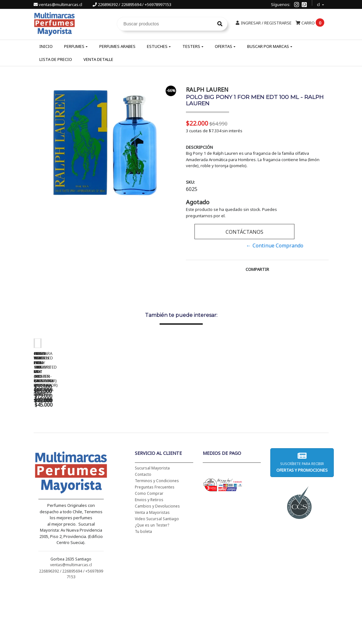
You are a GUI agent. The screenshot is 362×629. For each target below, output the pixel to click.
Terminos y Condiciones (157, 522)
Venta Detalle (98, 59)
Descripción (199, 147)
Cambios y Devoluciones (157, 547)
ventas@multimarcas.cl (58, 4)
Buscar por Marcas (268, 46)
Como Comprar (149, 534)
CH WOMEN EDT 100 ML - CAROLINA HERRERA (78, 435)
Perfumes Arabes (117, 46)
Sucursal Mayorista (152, 509)
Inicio (46, 46)
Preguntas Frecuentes (154, 528)
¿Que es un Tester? (152, 566)
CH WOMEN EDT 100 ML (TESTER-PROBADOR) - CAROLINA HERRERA (166, 437)
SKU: (190, 182)
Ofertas (223, 46)
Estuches (157, 46)
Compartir (257, 269)
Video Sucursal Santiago (157, 560)
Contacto (143, 515)
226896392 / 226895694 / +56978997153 (132, 4)
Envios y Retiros (149, 541)
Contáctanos (244, 231)
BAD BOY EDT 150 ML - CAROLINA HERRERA (255, 435)
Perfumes (74, 46)
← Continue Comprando (274, 245)
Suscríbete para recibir (302, 503)
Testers (191, 46)
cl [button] (319, 4)
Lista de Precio (55, 59)
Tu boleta (143, 572)
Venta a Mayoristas (152, 553)
